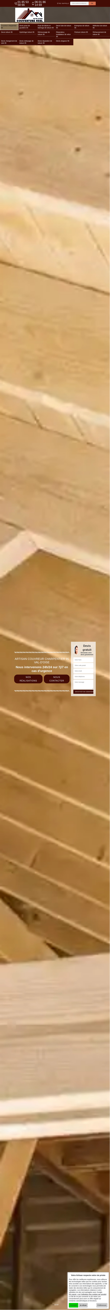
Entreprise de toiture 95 (81, 27)
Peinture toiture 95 (81, 32)
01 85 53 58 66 (21, 3)
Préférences (102, 1305)
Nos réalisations (28, 679)
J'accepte (73, 1305)
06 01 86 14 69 (38, 3)
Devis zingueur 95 (62, 41)
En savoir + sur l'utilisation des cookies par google (87, 1294)
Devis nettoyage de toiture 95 (26, 42)
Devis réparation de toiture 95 (45, 42)
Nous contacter (56, 679)
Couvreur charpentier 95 (9, 27)
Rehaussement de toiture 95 (99, 33)
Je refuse (83, 1305)
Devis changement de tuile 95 (9, 42)
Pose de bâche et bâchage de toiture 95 (46, 27)
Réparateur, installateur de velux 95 (63, 34)
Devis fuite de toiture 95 (63, 27)
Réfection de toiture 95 (100, 27)
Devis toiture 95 (6, 32)
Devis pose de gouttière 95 (24, 27)
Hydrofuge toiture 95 (26, 32)
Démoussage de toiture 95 (44, 33)
